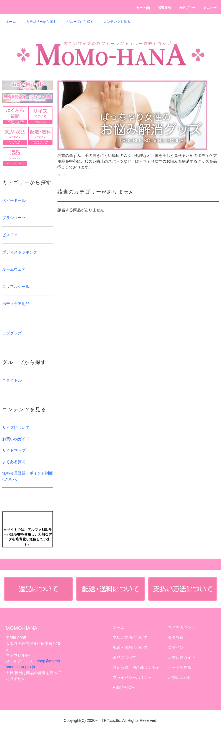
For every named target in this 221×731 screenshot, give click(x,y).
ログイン (176, 647)
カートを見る (179, 667)
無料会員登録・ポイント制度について (27, 476)
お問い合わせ (179, 677)
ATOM (129, 687)
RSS (117, 687)
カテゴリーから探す (37, 22)
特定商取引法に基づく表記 (136, 667)
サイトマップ (14, 450)
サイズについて (15, 427)
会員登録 (176, 637)
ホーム (11, 22)
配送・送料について (130, 647)
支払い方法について (130, 637)
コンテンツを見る (113, 22)
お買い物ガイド (15, 439)
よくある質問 (14, 461)
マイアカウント (181, 627)
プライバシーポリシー (132, 677)
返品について (124, 657)
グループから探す (76, 22)
